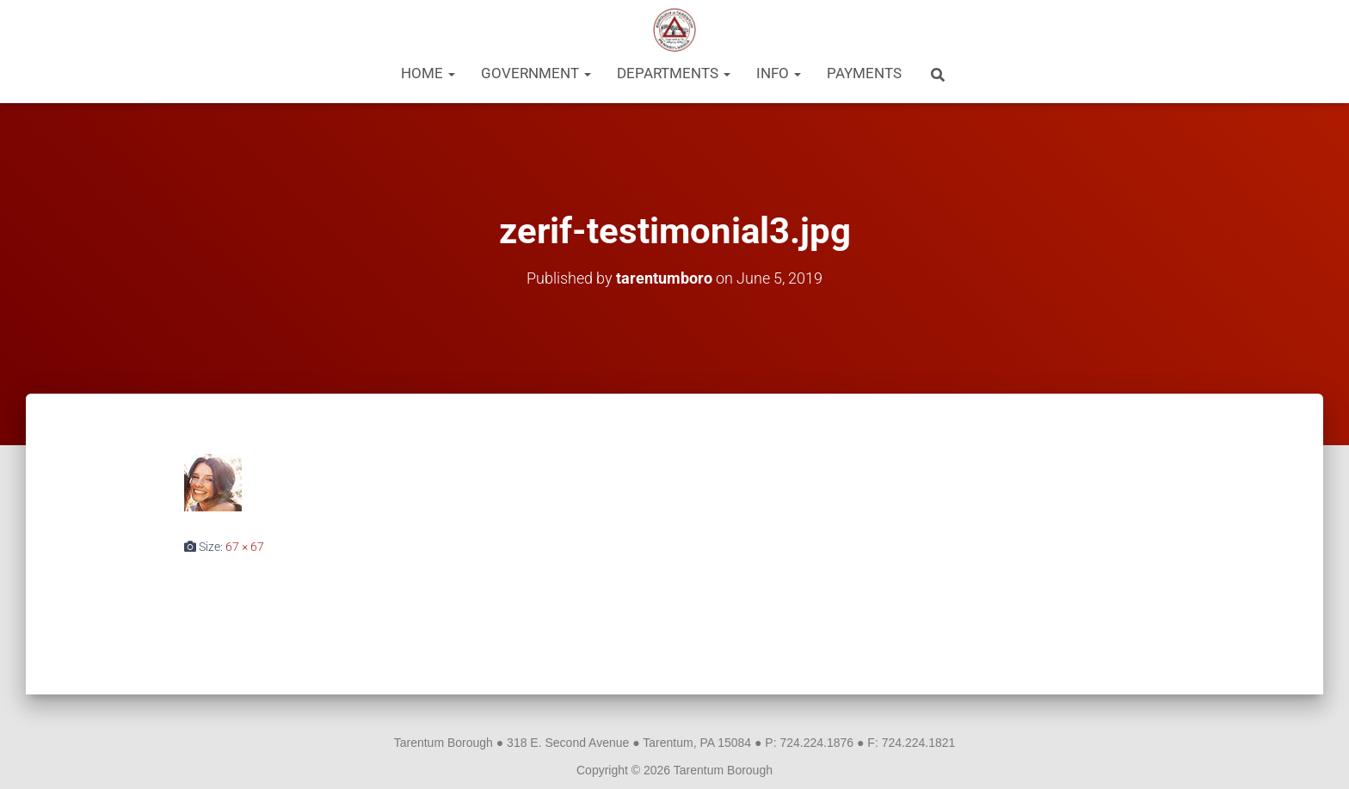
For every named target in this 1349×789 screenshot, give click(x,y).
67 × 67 (244, 547)
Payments (864, 73)
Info (778, 73)
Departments (673, 73)
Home (428, 73)
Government (536, 73)
